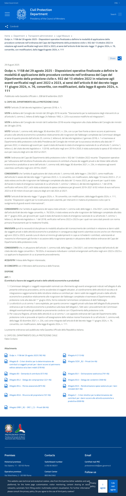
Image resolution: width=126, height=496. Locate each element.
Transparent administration (40, 35)
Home (7, 35)
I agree (102, 486)
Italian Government (11, 3)
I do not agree (113, 486)
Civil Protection (47, 12)
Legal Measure (63, 35)
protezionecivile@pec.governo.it (98, 465)
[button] (119, 14)
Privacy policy (92, 484)
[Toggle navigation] (7, 14)
